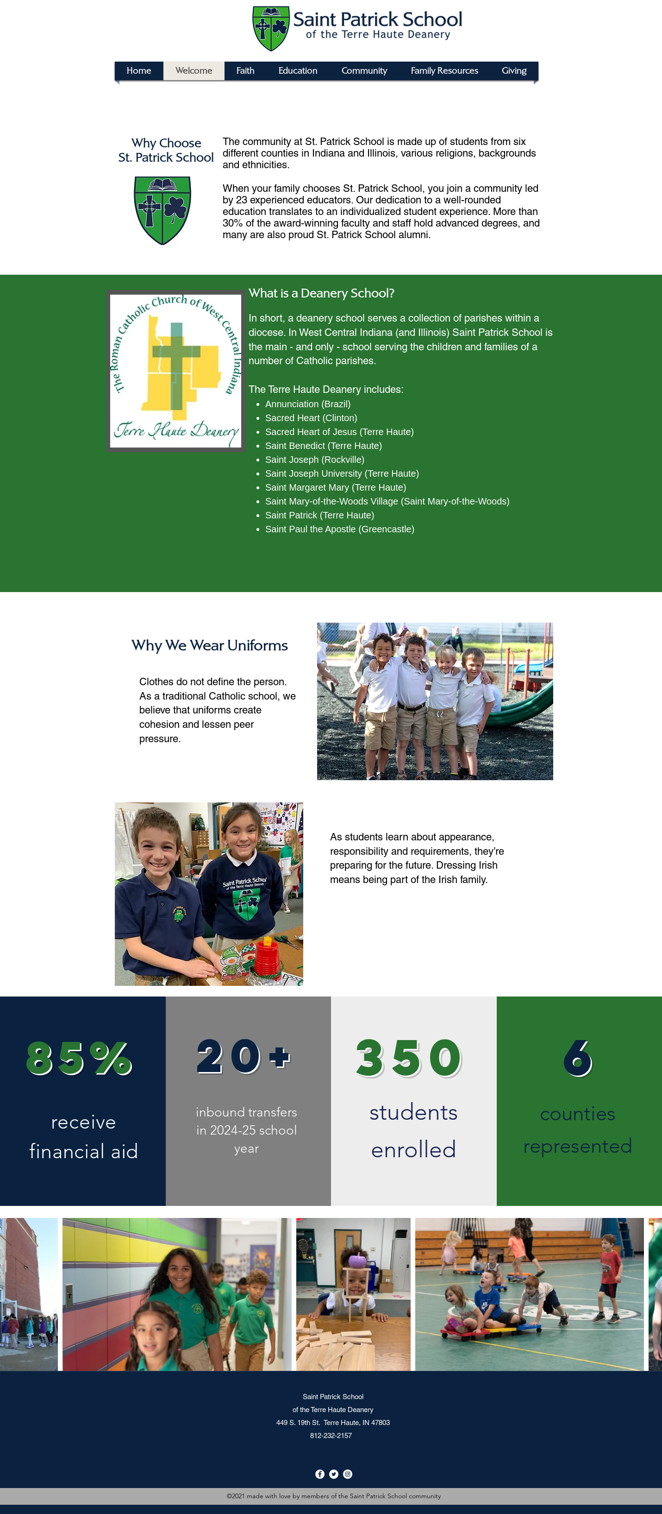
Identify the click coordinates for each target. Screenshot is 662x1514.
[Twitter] (333, 1474)
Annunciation (292, 404)
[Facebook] (320, 1474)
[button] (444, 71)
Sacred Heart (292, 418)
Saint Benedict (295, 446)
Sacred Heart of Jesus (311, 432)
